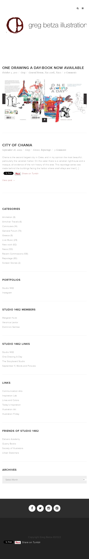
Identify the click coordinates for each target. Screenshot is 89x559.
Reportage (46, 149)
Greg (23, 72)
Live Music (7, 240)
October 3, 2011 (9, 72)
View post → (8, 180)
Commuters (8, 226)
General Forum (36, 72)
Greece (36, 149)
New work (49, 72)
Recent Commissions (12, 253)
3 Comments (60, 149)
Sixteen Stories (9, 263)
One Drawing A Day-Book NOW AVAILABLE (43, 68)
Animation (7, 217)
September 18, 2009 (12, 149)
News (58, 72)
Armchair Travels (10, 221)
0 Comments (70, 72)
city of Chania (17, 145)
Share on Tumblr (30, 173)
